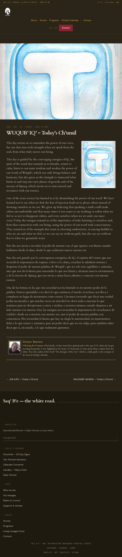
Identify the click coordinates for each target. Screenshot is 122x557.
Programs (54, 20)
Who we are (9, 490)
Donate (87, 20)
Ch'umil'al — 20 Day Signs (16, 454)
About (34, 20)
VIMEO (72, 548)
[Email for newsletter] (59, 438)
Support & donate (13, 505)
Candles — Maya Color (15, 469)
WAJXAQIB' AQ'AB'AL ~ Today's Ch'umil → (94, 379)
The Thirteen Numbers (14, 459)
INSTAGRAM (51, 548)
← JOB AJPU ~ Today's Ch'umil (22, 379)
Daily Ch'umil (9, 475)
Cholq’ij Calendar (69, 20)
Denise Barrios (33, 342)
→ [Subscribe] (117, 437)
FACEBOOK (63, 548)
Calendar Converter (13, 464)
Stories (43, 20)
